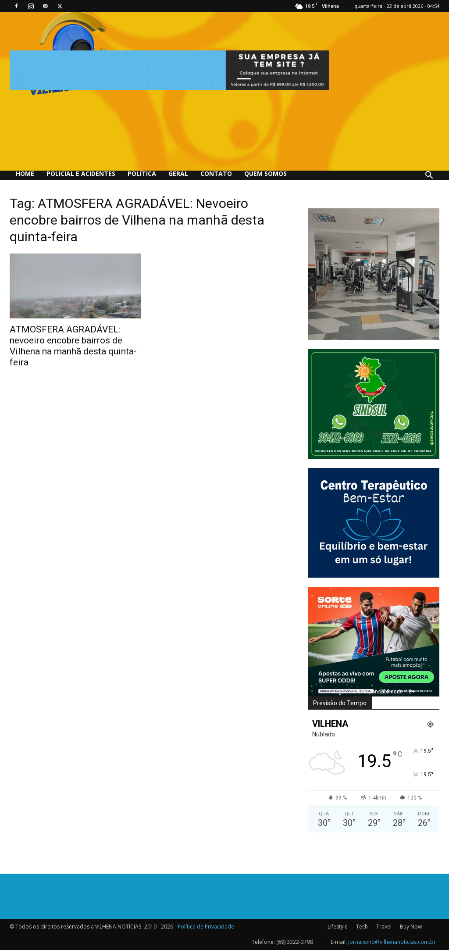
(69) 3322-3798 (294, 942)
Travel (384, 926)
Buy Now (411, 926)
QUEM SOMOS (265, 173)
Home (25, 173)
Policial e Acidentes (80, 173)
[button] (428, 176)
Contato (216, 173)
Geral (178, 173)
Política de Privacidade (206, 926)
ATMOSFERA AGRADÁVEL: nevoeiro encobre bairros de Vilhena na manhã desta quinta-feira (73, 346)
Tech (362, 926)
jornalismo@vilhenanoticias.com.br (392, 942)
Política (142, 173)
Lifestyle (338, 926)
